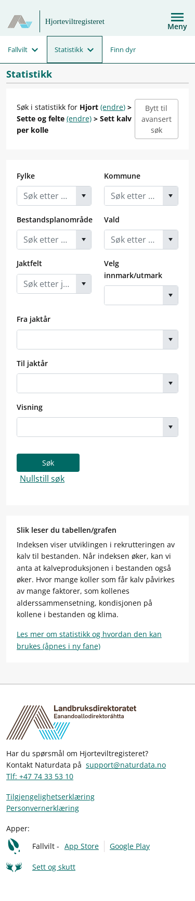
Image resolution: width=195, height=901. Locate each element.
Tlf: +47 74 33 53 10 (39, 776)
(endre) (112, 107)
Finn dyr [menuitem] (123, 49)
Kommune (122, 176)
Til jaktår (32, 363)
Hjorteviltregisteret (75, 21)
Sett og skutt (53, 867)
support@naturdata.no (126, 765)
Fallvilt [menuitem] (18, 49)
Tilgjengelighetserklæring (50, 797)
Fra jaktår (33, 319)
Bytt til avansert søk (156, 119)
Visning (30, 407)
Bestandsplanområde (55, 219)
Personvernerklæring (42, 808)
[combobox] (46, 195)
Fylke (26, 176)
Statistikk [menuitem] (69, 49)
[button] (83, 195)
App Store (81, 846)
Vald (112, 219)
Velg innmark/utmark (133, 269)
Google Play (130, 846)
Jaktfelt (29, 263)
